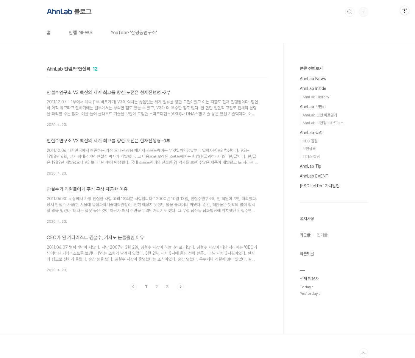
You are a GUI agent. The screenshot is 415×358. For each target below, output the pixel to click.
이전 (133, 286)
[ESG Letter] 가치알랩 (319, 185)
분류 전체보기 (311, 68)
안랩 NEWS (81, 32)
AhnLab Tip (310, 166)
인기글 (322, 235)
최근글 (305, 235)
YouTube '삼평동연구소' (133, 32)
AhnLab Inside (313, 88)
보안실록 (309, 149)
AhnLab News (313, 78)
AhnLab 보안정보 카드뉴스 (323, 123)
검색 (349, 11)
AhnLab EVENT (314, 176)
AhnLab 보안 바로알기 (319, 115)
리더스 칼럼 (311, 156)
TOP (363, 353)
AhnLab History (315, 97)
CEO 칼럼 (310, 141)
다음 (180, 286)
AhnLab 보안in (313, 106)
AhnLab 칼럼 (311, 132)
